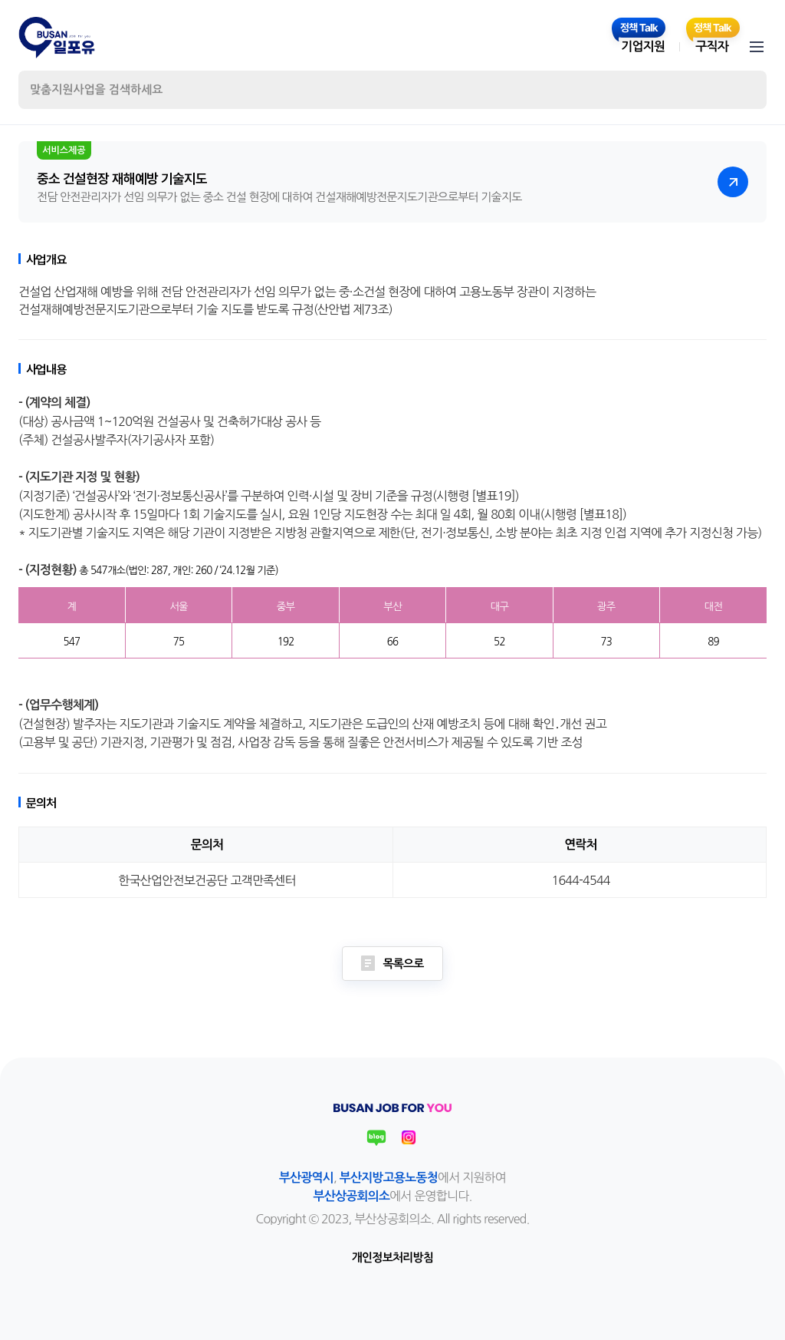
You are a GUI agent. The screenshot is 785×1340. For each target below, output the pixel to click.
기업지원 (643, 46)
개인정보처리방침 (392, 1257)
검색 (742, 89)
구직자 (711, 46)
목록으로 (392, 963)
